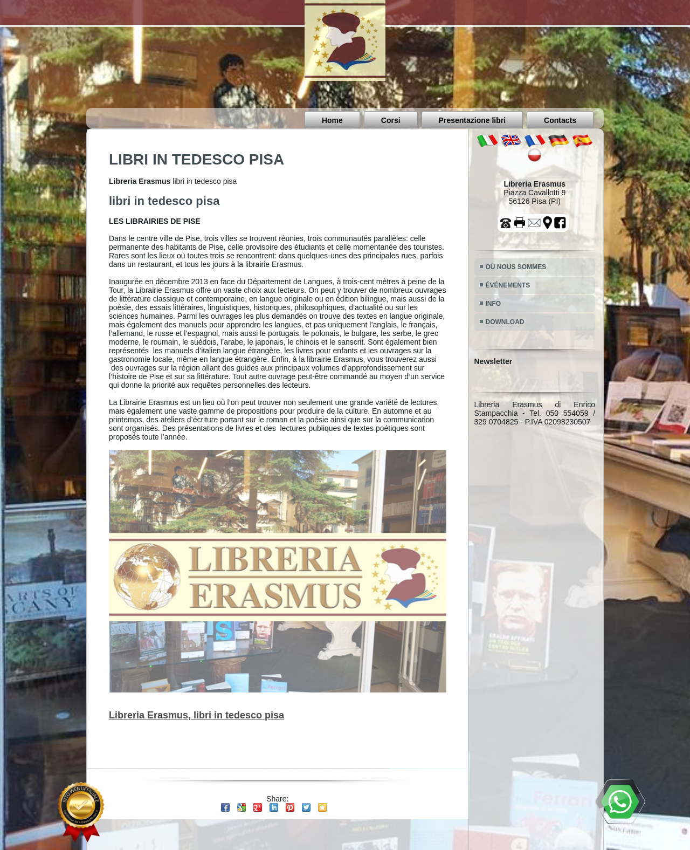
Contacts (560, 120)
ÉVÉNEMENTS (508, 285)
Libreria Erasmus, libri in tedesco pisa (196, 715)
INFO (493, 303)
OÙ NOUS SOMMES (516, 267)
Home (332, 120)
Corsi (391, 120)
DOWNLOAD (505, 322)
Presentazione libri (472, 120)
